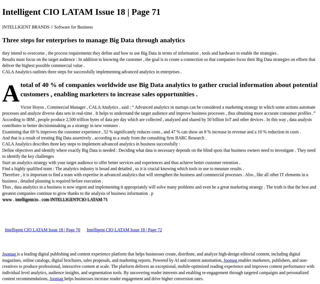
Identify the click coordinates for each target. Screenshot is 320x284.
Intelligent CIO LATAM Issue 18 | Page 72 (124, 229)
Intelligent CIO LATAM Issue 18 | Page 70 (42, 229)
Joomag (9, 254)
